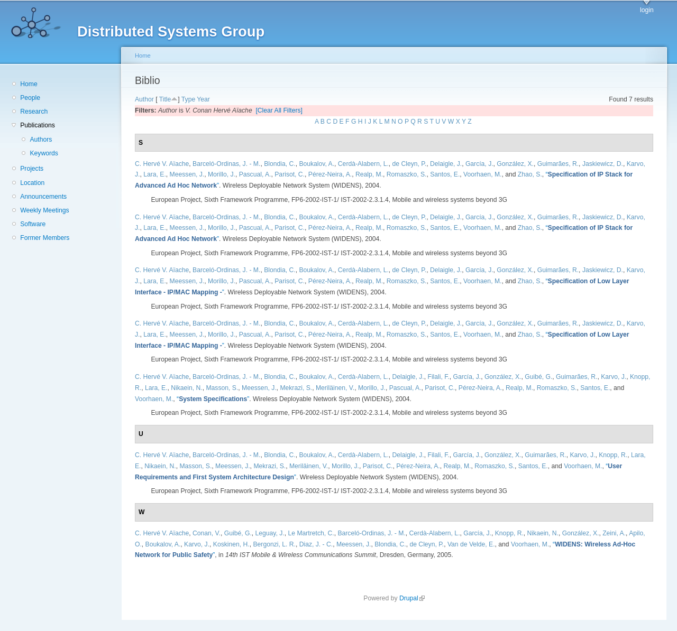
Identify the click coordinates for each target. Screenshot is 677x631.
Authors (41, 139)
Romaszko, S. (407, 174)
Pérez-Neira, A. (330, 174)
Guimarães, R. (558, 164)
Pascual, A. (255, 174)
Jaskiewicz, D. (602, 164)
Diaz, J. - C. (316, 544)
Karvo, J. (613, 377)
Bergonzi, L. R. (274, 544)
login (647, 10)
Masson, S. (222, 388)
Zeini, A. (614, 533)
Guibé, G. (538, 377)
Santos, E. (445, 174)
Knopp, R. (613, 455)
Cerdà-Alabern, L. (363, 164)
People (30, 97)
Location (32, 183)
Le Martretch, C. (311, 533)
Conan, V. (207, 533)
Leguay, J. (270, 533)
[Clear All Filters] (279, 110)
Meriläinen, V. (335, 388)
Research (34, 111)
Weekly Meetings (44, 210)
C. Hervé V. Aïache (162, 164)
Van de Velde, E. (471, 544)
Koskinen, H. (231, 544)
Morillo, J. (221, 174)
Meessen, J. (187, 174)
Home (28, 84)
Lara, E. (154, 174)
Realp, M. (369, 174)
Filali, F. (438, 377)
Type (188, 99)
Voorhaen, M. (482, 174)
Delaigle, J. (446, 164)
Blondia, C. (279, 164)
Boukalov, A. (316, 164)
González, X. (515, 164)
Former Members (44, 238)
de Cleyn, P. (409, 164)
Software (32, 224)
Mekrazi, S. (296, 388)
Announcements (43, 196)
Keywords (44, 153)
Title (165, 99)
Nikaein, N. (186, 388)
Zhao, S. (530, 174)
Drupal (412, 598)
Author (144, 99)
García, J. (479, 164)
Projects (31, 168)
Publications (37, 125)
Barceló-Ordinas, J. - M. (226, 164)
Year (203, 99)
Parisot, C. (290, 174)
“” (213, 399)
